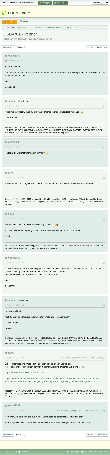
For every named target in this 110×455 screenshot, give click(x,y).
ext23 (10, 213)
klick (29, 422)
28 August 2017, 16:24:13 (14, 358)
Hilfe (67, 452)
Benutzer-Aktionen (97, 47)
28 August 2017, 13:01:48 (14, 218)
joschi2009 (13, 55)
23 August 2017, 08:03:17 (14, 177)
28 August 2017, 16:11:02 (14, 305)
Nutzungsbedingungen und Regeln (84, 452)
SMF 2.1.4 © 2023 (8, 452)
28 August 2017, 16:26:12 (14, 410)
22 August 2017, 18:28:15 (16, 60)
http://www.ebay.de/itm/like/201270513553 (24, 372)
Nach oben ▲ (103, 452)
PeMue (11, 101)
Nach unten (8, 47)
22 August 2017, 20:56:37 (14, 106)
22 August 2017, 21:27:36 (14, 147)
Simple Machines (22, 452)
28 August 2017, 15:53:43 (14, 262)
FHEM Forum (19, 13)
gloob (10, 172)
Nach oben (8, 435)
